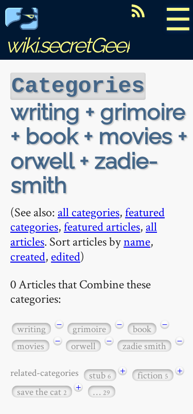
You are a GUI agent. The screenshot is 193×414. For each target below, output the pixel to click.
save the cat (42, 390)
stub (100, 374)
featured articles (102, 225)
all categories (88, 211)
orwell (83, 345)
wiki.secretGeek (70, 33)
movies (30, 345)
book (142, 328)
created (27, 255)
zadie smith (144, 345)
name (137, 240)
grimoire (89, 328)
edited (65, 255)
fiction (152, 374)
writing (31, 328)
